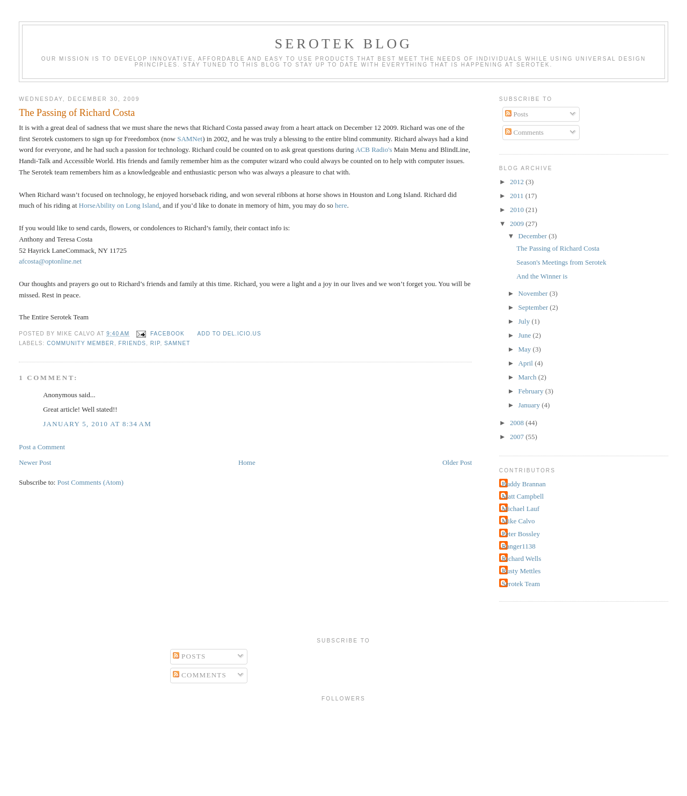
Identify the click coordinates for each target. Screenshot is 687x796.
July (525, 321)
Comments (524, 132)
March (528, 377)
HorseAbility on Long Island (119, 205)
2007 (517, 437)
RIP (155, 343)
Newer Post (35, 462)
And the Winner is (541, 276)
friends (133, 343)
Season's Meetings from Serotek (561, 262)
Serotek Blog (344, 44)
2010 (517, 210)
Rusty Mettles (521, 571)
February (531, 391)
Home (246, 462)
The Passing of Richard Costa (77, 112)
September (534, 307)
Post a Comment (42, 447)
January (530, 405)
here (341, 205)
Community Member (80, 343)
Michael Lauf (520, 509)
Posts (516, 114)
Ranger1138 (519, 546)
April (526, 363)
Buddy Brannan (524, 484)
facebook (167, 334)
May (525, 349)
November (534, 293)
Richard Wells (521, 558)
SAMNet (189, 139)
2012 (517, 182)
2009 (517, 224)
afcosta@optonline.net (50, 261)
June (525, 335)
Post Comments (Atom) (90, 482)
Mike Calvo (518, 521)
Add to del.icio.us (229, 334)
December (533, 236)
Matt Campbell (523, 496)
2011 (517, 196)
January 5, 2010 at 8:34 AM (97, 424)
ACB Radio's (373, 149)
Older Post (457, 462)
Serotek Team (521, 584)
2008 (517, 423)
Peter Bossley (521, 534)
